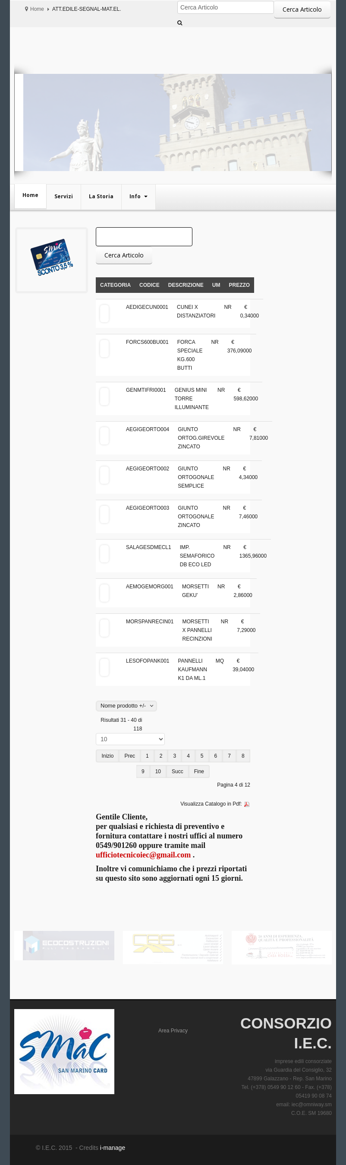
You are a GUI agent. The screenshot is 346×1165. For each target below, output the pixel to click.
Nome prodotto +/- (123, 705)
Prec (129, 756)
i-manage (111, 1147)
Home (37, 9)
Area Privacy (173, 1031)
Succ (177, 771)
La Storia (101, 196)
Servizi (63, 196)
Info (135, 196)
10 (158, 771)
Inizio (107, 756)
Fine (199, 771)
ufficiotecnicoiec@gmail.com (143, 855)
